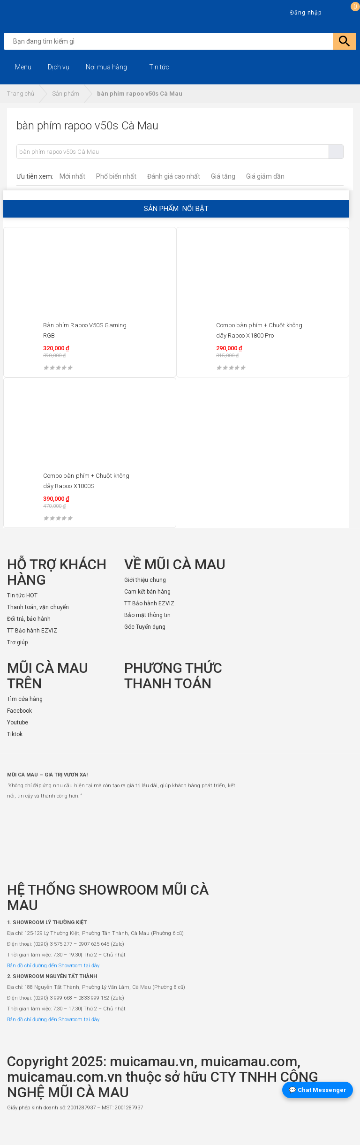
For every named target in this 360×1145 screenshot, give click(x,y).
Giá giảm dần (265, 176)
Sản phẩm (65, 93)
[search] (182, 41)
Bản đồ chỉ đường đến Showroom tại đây (53, 966)
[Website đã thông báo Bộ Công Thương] (325, 1129)
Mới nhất (72, 176)
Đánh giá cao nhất (173, 176)
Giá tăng (223, 176)
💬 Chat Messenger (317, 1089)
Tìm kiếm (336, 151)
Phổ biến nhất (116, 176)
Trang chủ (20, 93)
